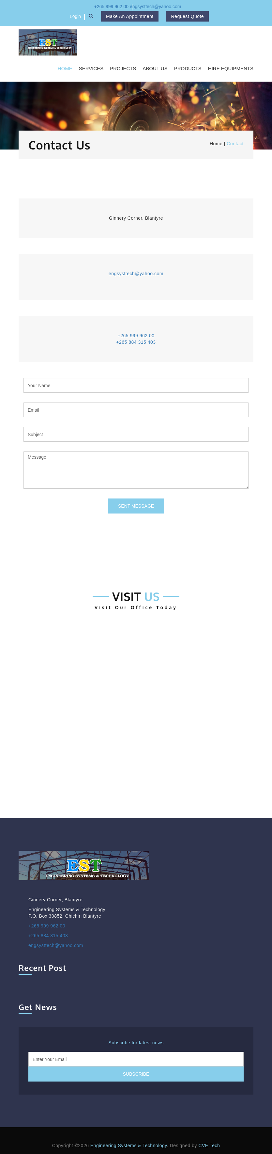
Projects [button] (123, 68)
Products (188, 68)
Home (65, 68)
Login (75, 16)
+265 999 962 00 (111, 6)
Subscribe (136, 1074)
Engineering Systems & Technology (128, 1145)
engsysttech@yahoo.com (155, 6)
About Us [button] (155, 68)
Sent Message (136, 506)
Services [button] (91, 68)
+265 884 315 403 (136, 342)
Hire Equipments (230, 68)
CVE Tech (209, 1145)
